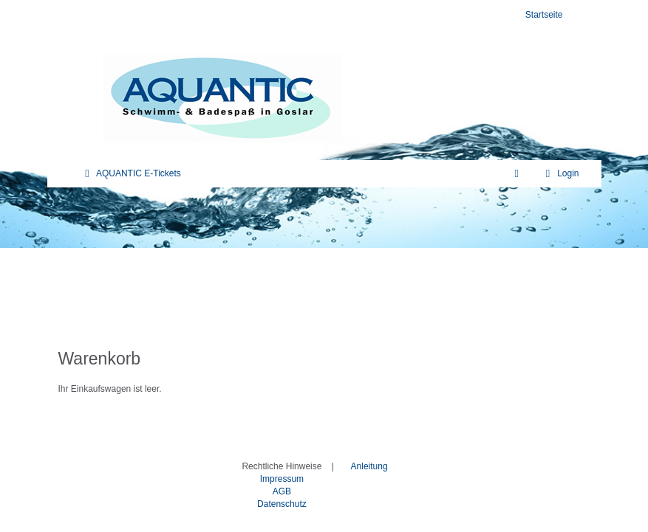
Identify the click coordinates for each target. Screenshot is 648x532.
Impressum (282, 479)
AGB (282, 491)
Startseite (544, 15)
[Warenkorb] (517, 173)
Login (560, 173)
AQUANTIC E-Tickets (131, 173)
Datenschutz (282, 504)
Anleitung (369, 466)
